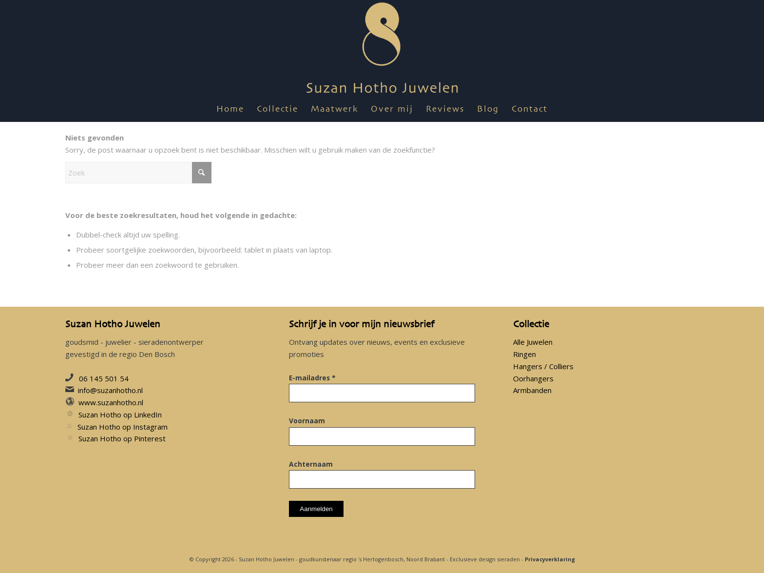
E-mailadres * (312, 377)
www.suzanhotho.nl (110, 402)
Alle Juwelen (533, 342)
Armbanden (532, 390)
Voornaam (307, 420)
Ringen (524, 354)
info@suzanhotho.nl (110, 390)
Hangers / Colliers (543, 366)
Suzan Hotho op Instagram (122, 427)
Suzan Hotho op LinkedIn (120, 414)
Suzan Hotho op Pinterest (122, 438)
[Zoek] (138, 172)
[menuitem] (230, 110)
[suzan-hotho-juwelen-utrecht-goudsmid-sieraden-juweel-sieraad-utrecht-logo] (382, 49)
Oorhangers (533, 378)
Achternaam (311, 464)
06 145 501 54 (104, 378)
